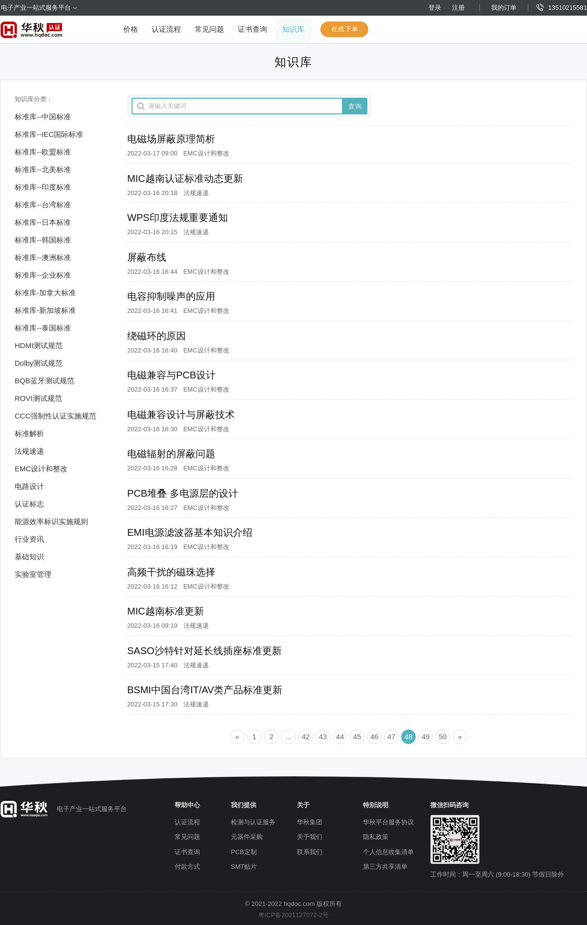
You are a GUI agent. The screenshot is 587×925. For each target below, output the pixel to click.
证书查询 (252, 29)
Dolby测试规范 (39, 363)
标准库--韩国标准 (43, 240)
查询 (355, 106)
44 (340, 736)
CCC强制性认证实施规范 (56, 416)
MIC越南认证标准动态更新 (185, 178)
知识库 (293, 29)
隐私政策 (375, 836)
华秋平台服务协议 (388, 822)
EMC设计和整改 (41, 468)
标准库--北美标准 (43, 169)
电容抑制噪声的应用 (171, 296)
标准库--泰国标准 (43, 328)
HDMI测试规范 (39, 345)
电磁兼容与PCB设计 (171, 375)
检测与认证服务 (253, 822)
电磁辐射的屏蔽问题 (171, 453)
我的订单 (504, 7)
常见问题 (209, 29)
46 (374, 736)
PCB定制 (244, 852)
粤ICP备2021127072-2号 (293, 915)
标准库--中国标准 (43, 116)
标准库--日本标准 (43, 222)
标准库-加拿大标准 (45, 292)
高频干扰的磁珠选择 (171, 572)
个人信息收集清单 (388, 852)
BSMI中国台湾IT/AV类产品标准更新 (204, 689)
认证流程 (166, 29)
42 (306, 736)
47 (391, 736)
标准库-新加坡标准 (45, 310)
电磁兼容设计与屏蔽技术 (181, 414)
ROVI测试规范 (38, 398)
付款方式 (187, 866)
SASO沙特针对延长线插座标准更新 (204, 650)
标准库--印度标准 (43, 187)
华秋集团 (309, 822)
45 (357, 736)
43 (323, 736)
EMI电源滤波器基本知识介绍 (189, 532)
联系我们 (309, 852)
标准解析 (29, 433)
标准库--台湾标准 (43, 204)
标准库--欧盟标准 (43, 152)
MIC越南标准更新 (165, 611)
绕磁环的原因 (156, 335)
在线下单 (345, 29)
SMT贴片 (244, 866)
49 (426, 736)
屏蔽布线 (146, 257)
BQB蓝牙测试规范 (44, 380)
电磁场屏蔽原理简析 (171, 138)
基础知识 (29, 556)
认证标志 (29, 504)
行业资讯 (29, 539)
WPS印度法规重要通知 (177, 217)
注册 (458, 7)
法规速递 (29, 451)
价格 (130, 29)
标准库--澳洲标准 (43, 257)
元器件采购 (247, 836)
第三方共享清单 (385, 866)
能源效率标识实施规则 (51, 521)
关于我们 (309, 836)
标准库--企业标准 (43, 275)
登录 (435, 7)
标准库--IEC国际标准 (49, 134)
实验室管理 (33, 574)
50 (443, 736)
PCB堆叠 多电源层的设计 (182, 493)
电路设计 (29, 486)
